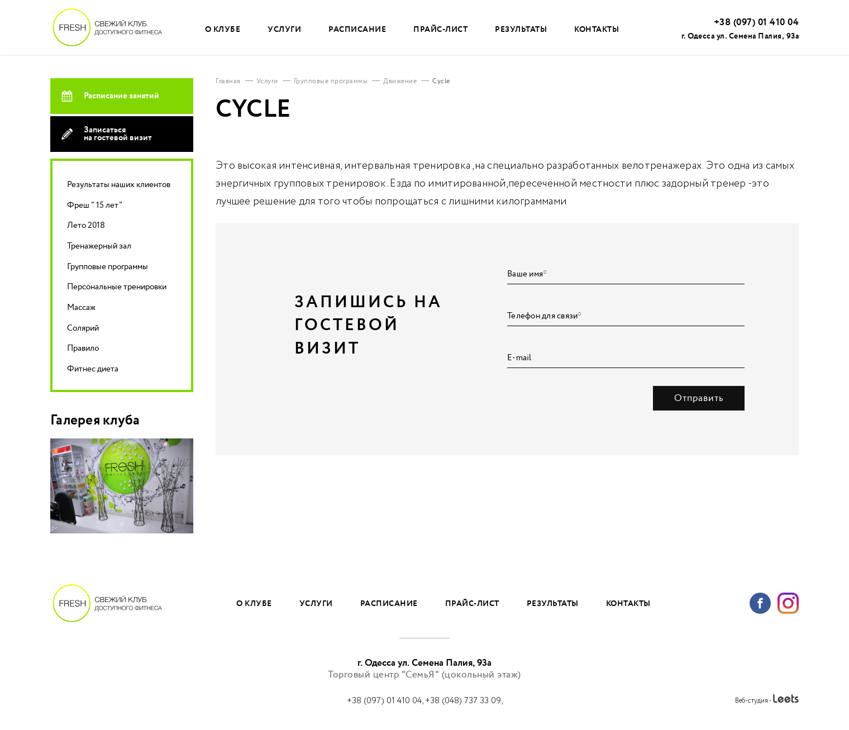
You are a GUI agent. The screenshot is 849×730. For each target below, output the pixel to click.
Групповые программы (107, 267)
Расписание (357, 29)
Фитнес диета (92, 369)
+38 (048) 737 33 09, (464, 700)
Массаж (81, 307)
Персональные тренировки (116, 287)
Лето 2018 (86, 225)
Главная (228, 81)
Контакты (596, 29)
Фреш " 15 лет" (94, 205)
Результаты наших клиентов (118, 184)
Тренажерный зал (99, 246)
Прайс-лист (440, 29)
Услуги (284, 29)
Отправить (699, 398)
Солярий (83, 328)
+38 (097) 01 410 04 (756, 23)
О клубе (223, 29)
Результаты (521, 29)
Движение (400, 81)
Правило (83, 348)
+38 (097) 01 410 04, (386, 700)
